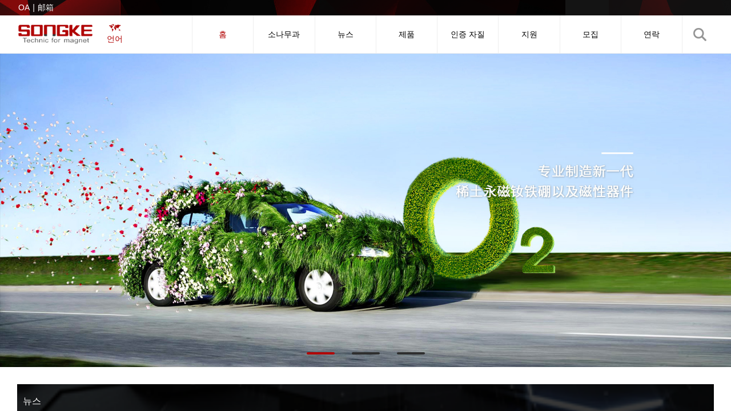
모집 (591, 34)
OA (24, 7)
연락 (652, 34)
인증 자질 (468, 34)
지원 (529, 34)
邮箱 (46, 7)
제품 (407, 34)
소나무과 (284, 34)
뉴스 (346, 34)
